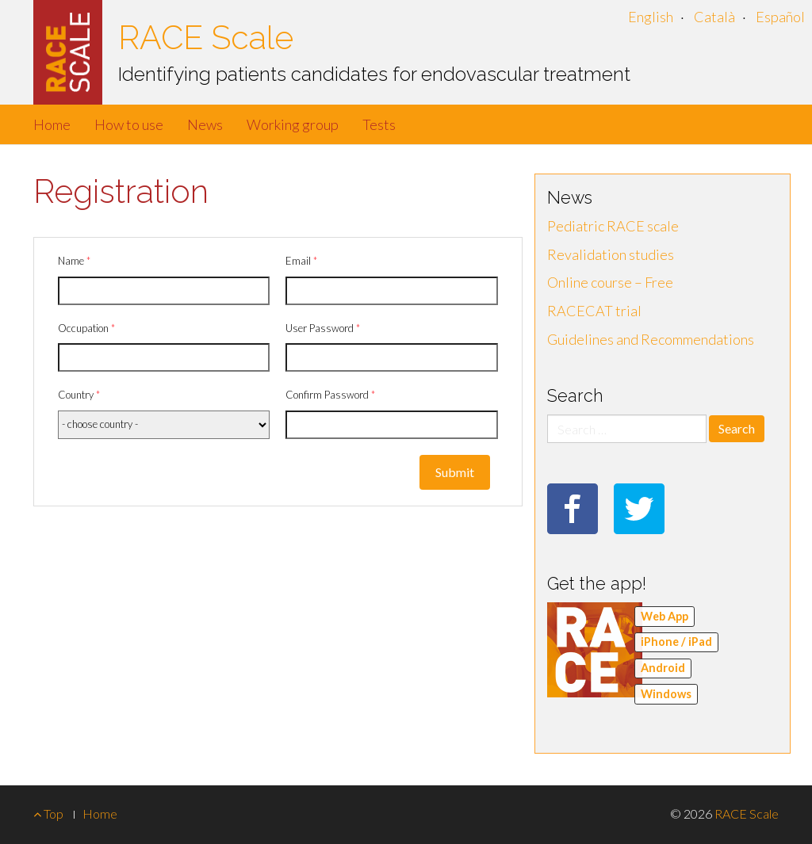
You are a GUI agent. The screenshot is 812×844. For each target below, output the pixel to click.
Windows (666, 694)
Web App (664, 616)
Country (79, 394)
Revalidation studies (610, 254)
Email (301, 260)
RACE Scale (205, 37)
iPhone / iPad (676, 641)
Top (48, 813)
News (205, 124)
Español (780, 16)
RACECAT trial (594, 310)
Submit (454, 471)
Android (663, 667)
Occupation (86, 328)
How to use (128, 124)
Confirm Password (330, 394)
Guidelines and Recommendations (650, 339)
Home (52, 124)
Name (74, 260)
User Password (322, 328)
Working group (293, 124)
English (650, 16)
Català (714, 16)
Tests (379, 124)
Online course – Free (610, 282)
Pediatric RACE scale (613, 226)
